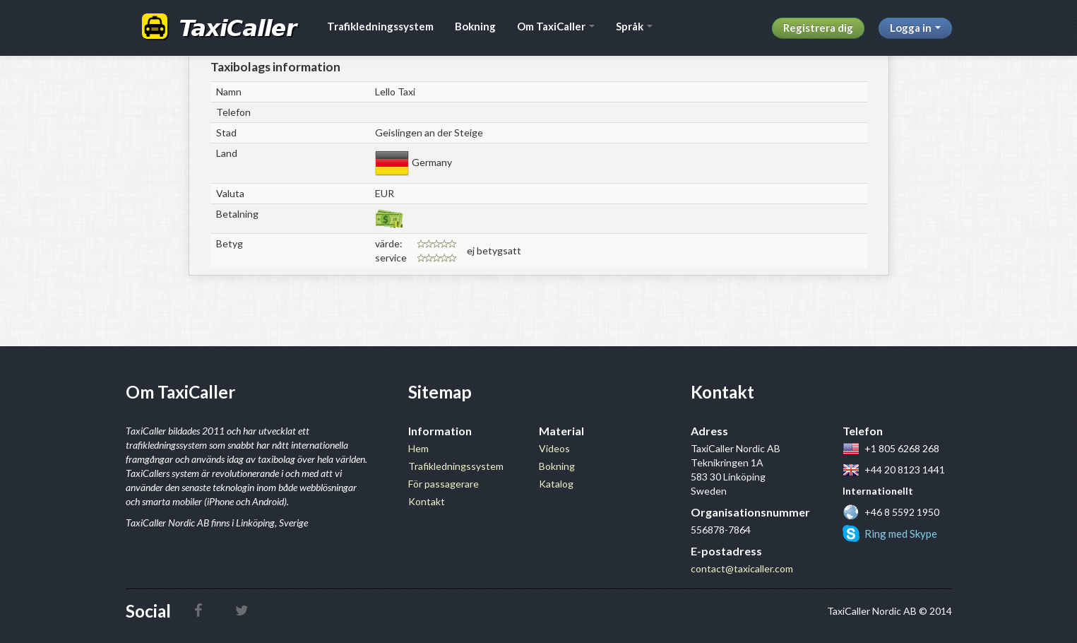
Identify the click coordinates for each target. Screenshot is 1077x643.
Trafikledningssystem (380, 26)
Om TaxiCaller (556, 26)
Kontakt (426, 501)
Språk (634, 26)
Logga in (915, 27)
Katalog (556, 484)
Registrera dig (818, 27)
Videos (554, 448)
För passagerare (443, 484)
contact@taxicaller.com (742, 568)
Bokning (475, 26)
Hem (418, 448)
